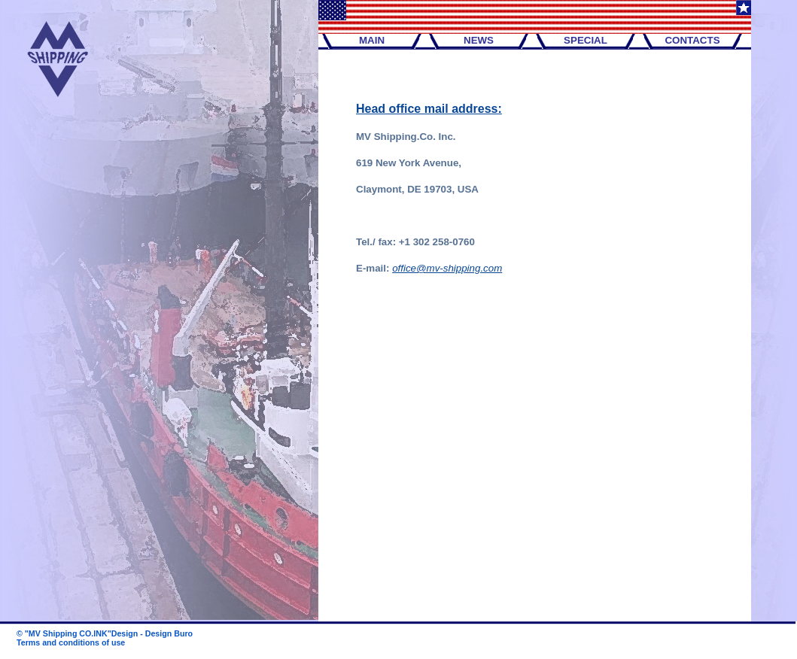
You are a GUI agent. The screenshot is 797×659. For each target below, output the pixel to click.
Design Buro (169, 633)
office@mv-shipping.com (447, 268)
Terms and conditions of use (71, 642)
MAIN (372, 40)
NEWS (479, 40)
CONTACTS (692, 40)
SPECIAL (585, 40)
